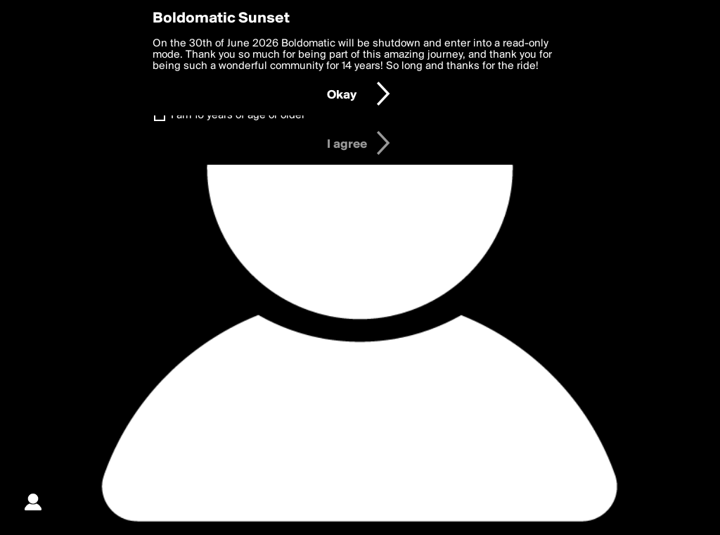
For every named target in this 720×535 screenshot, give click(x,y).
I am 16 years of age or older (238, 115)
